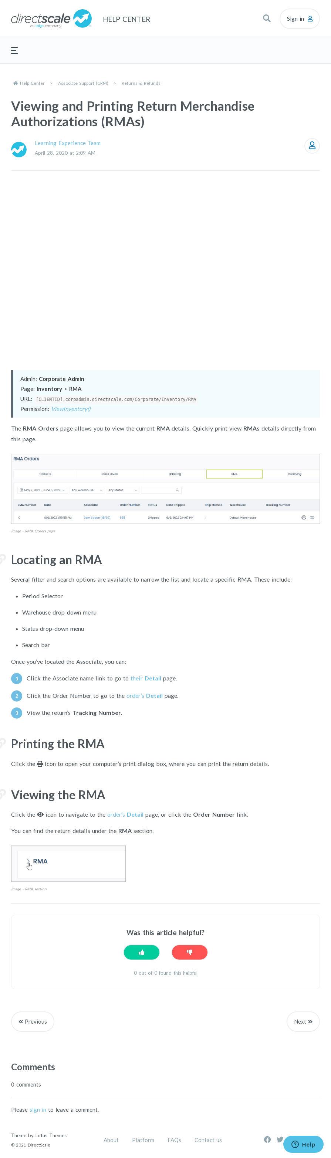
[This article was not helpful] (189, 952)
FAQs (174, 1140)
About (111, 1140)
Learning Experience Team (68, 143)
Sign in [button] (295, 18)
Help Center (32, 83)
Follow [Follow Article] (312, 146)
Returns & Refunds (141, 83)
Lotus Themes (51, 1135)
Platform (143, 1140)
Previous (36, 1021)
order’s (144, 695)
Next (300, 1021)
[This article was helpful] (141, 952)
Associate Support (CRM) (83, 83)
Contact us (208, 1140)
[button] (266, 18)
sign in (38, 1109)
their (146, 678)
